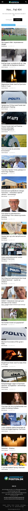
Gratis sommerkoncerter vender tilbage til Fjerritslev (11, 258)
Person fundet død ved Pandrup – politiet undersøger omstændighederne (12, 128)
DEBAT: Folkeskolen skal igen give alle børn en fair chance (12, 302)
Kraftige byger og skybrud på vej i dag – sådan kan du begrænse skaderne (13, 64)
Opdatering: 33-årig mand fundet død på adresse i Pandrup (13, 106)
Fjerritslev (4, 81)
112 (2, 275)
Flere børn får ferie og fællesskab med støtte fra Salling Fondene (14, 407)
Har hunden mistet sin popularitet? (12, 323)
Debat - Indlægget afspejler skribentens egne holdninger (13, 304)
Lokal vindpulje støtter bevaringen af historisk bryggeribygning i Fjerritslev (13, 428)
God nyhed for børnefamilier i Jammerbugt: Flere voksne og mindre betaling (13, 215)
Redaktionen (4, 46)
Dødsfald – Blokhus (7, 448)
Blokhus (3, 445)
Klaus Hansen (4, 173)
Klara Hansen (4, 324)
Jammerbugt (4, 60)
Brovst (3, 39)
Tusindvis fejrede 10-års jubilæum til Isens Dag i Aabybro (13, 171)
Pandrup (3, 102)
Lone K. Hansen (4, 67)
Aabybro (3, 167)
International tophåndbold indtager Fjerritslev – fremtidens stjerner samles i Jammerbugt (12, 192)
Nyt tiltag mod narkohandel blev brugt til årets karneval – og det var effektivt (13, 280)
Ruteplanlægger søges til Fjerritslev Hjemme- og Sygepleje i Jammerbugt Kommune (13, 385)
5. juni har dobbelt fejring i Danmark (13, 467)
